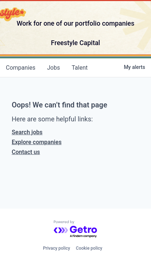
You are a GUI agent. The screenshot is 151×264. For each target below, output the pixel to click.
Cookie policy (89, 248)
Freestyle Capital (75, 43)
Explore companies (36, 142)
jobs (53, 67)
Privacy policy (56, 248)
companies (20, 67)
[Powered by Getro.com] (76, 229)
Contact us (26, 151)
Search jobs (27, 132)
